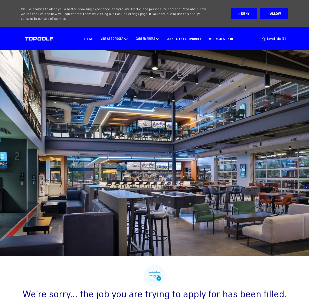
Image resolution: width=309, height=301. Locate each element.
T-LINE (88, 39)
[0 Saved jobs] (274, 39)
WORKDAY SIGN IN (221, 39)
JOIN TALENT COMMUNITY (184, 39)
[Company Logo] (39, 38)
